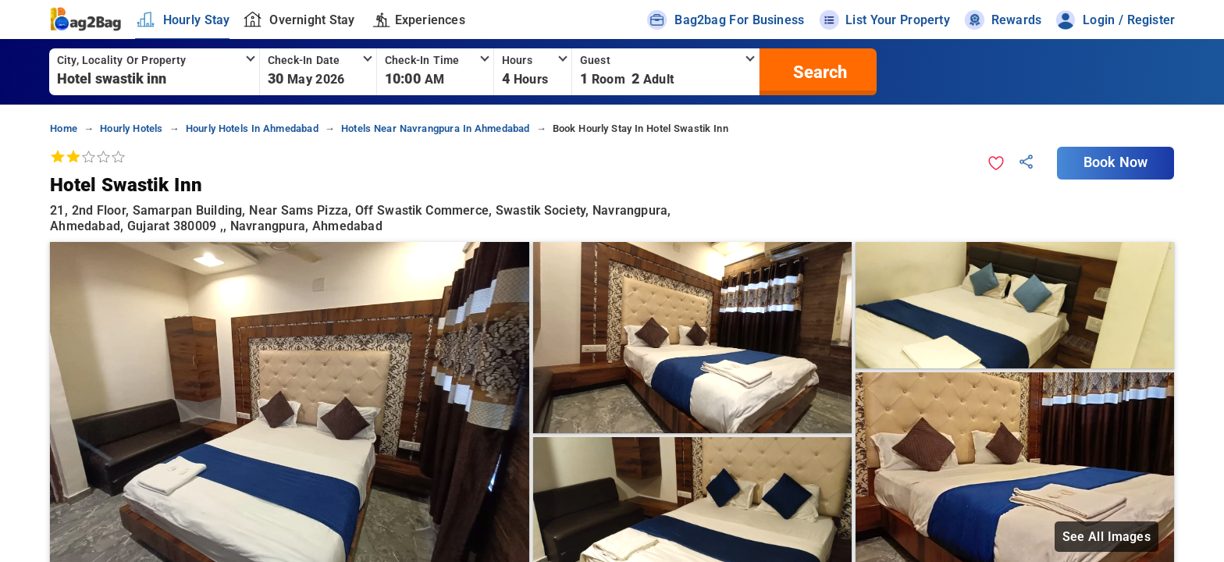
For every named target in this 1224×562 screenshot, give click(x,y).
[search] (818, 71)
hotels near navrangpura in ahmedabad (435, 128)
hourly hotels (131, 128)
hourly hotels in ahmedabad (252, 128)
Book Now (1115, 162)
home (63, 128)
